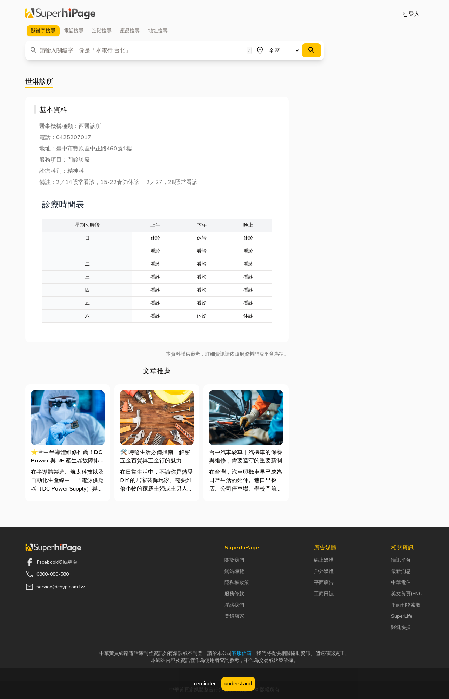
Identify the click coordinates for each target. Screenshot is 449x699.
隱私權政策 (236, 582)
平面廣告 (324, 582)
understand (238, 683)
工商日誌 (324, 593)
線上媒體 (324, 560)
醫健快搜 (401, 627)
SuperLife (402, 616)
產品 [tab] (130, 30)
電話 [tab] (73, 30)
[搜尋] (311, 50)
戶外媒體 (324, 571)
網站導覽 (234, 571)
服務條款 (234, 593)
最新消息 (401, 571)
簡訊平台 (401, 560)
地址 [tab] (158, 30)
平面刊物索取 (406, 605)
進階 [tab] (102, 30)
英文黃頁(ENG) (407, 593)
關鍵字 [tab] (43, 30)
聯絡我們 (234, 605)
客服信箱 (242, 653)
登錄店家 (234, 616)
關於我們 (234, 560)
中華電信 (401, 582)
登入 (410, 14)
